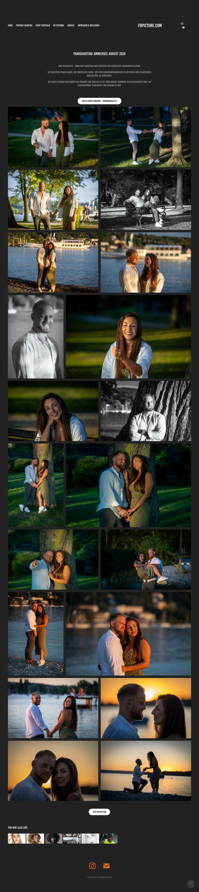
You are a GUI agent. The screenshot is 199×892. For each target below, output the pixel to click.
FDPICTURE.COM (150, 25)
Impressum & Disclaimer (88, 25)
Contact (71, 25)
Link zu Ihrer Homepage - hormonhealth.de (99, 101)
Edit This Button (99, 812)
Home (10, 25)
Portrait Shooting (24, 25)
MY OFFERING (58, 25)
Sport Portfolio (43, 25)
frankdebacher (105, 877)
